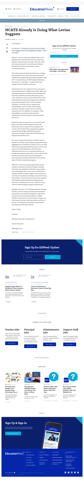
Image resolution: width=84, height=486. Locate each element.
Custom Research (70, 468)
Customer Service (43, 460)
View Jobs (12, 343)
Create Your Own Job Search (42, 357)
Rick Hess (51, 74)
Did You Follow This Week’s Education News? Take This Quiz (50, 389)
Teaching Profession (11, 282)
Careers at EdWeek (30, 465)
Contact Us (42, 452)
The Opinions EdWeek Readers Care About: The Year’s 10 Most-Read (30, 390)
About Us (28, 452)
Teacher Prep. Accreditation (27, 232)
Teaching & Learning (36, 16)
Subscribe (72, 9)
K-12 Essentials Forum (11, 284)
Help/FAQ (41, 457)
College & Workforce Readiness (40, 282)
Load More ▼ (42, 413)
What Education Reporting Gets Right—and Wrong (58, 70)
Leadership (9, 16)
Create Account (13, 433)
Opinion (58, 16)
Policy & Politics (21, 16)
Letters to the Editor (44, 454)
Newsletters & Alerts (57, 457)
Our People (29, 460)
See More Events (42, 313)
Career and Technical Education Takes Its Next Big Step (41, 288)
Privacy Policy (21, 474)
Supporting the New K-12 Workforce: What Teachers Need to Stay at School (14, 288)
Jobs (64, 16)
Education (8, 26)
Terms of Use (11, 474)
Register (8, 301)
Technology (49, 16)
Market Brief (73, 16)
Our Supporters (29, 462)
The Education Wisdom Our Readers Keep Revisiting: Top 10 (11, 389)
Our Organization (30, 454)
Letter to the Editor (21, 26)
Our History (29, 457)
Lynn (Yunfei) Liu (47, 400)
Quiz (51, 384)
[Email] (33, 257)
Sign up (52, 257)
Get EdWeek (55, 452)
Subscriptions (55, 454)
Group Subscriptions (57, 460)
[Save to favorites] (7, 48)
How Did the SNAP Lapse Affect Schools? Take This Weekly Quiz (69, 389)
